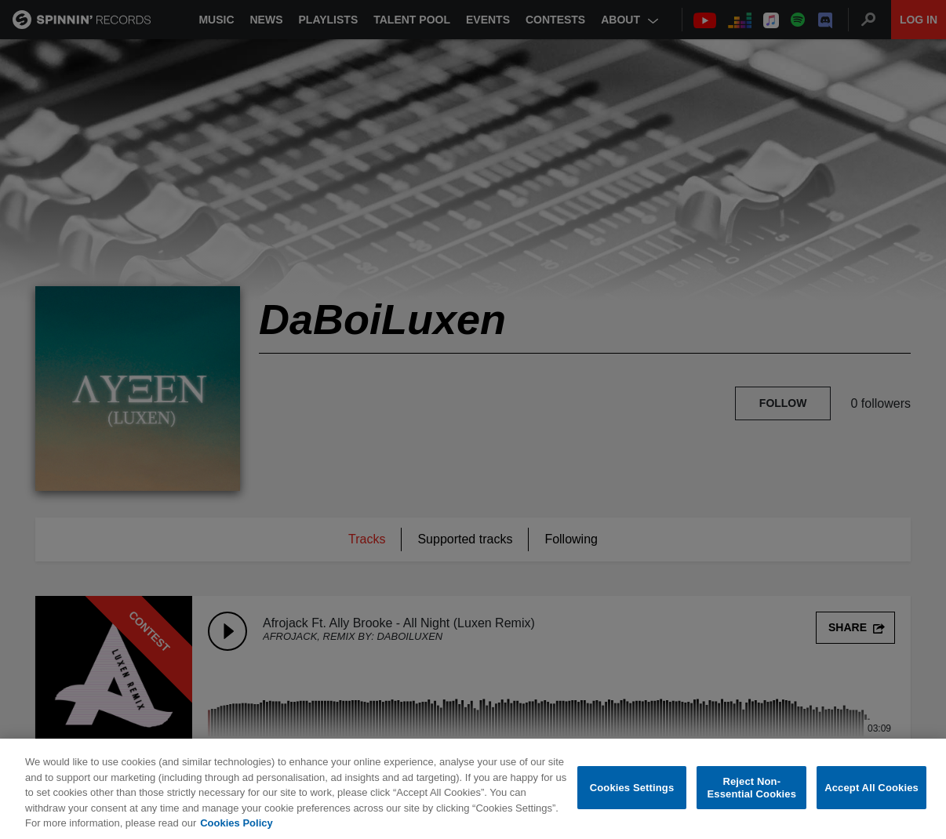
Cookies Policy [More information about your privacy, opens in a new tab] (236, 824)
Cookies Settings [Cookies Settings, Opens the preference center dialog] (632, 788)
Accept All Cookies (871, 788)
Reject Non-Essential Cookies (752, 788)
